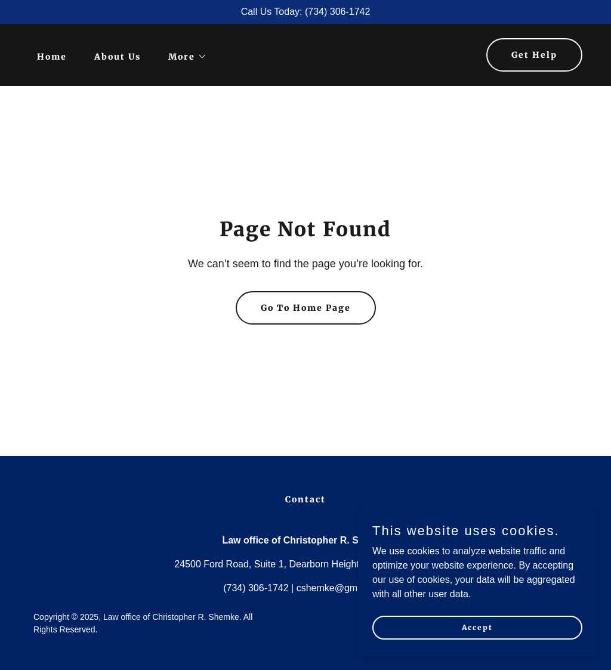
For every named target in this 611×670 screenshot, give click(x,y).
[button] (183, 57)
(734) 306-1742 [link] (255, 588)
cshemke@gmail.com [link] (342, 588)
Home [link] (52, 56)
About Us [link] (117, 56)
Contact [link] (305, 499)
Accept (477, 651)
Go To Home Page (306, 307)
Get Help (534, 55)
